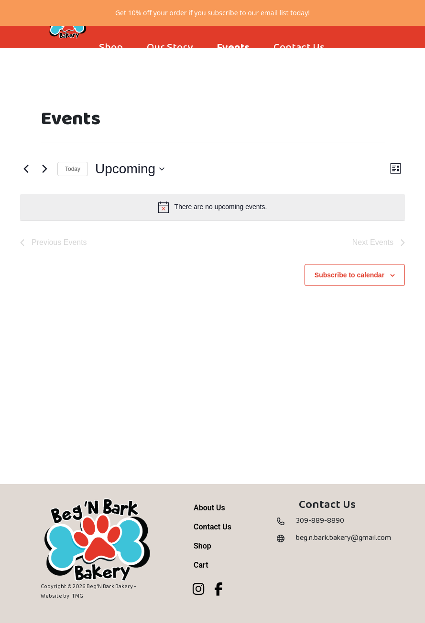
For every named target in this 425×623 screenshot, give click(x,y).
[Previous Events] (26, 194)
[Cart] (139, 92)
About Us (209, 533)
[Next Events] (44, 194)
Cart (201, 590)
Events (233, 73)
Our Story (170, 73)
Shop (111, 73)
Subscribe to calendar (349, 300)
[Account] (104, 92)
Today (72, 193)
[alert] (212, 232)
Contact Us (299, 73)
